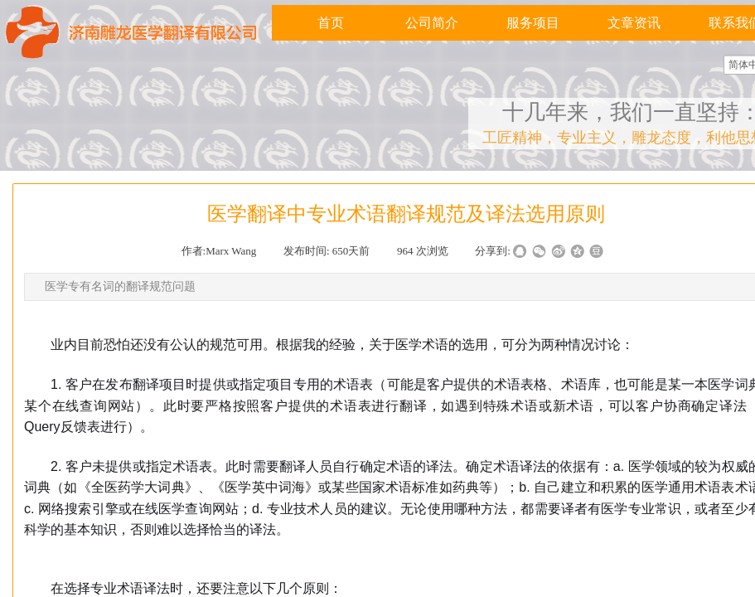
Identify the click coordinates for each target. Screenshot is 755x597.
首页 (330, 23)
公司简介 (431, 23)
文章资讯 (634, 23)
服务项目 (532, 23)
